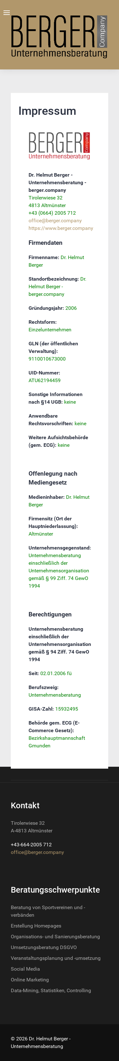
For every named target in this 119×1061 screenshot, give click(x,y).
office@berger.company (55, 221)
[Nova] (59, 35)
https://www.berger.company (61, 228)
